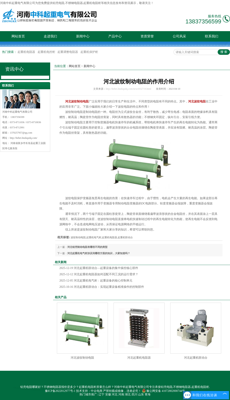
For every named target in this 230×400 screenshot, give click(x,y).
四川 (134, 394)
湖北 (128, 394)
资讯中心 (14, 69)
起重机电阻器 (27, 52)
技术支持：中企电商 (89, 390)
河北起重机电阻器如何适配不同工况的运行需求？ (98, 274)
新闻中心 (82, 36)
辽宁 (101, 394)
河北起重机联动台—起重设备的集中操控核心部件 (98, 268)
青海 (148, 394)
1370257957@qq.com (21, 132)
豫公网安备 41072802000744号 (163, 390)
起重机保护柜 (89, 52)
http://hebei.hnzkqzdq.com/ (23, 137)
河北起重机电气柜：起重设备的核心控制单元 (95, 280)
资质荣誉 (147, 36)
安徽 (108, 394)
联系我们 (211, 36)
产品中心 (115, 36)
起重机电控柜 (47, 52)
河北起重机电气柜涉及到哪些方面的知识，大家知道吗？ (98, 253)
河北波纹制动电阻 (82, 357)
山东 (141, 394)
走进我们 (50, 36)
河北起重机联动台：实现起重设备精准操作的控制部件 (101, 286)
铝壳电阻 (58, 3)
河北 (115, 394)
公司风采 (179, 36)
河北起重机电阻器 (139, 357)
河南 (121, 394)
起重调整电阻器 (68, 52)
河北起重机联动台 (195, 357)
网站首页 (18, 36)
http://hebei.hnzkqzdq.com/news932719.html (128, 88)
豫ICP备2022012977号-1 (60, 390)
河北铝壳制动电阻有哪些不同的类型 (87, 247)
